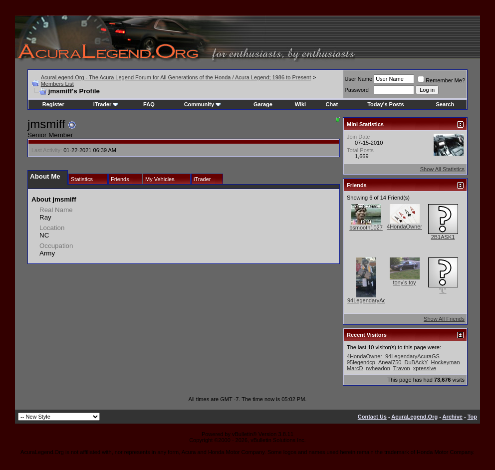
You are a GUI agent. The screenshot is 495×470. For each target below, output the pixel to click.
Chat (332, 104)
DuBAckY (416, 362)
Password (357, 90)
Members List (57, 84)
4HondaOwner (404, 227)
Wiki (300, 104)
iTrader (106, 104)
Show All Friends (444, 319)
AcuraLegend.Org (414, 417)
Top (472, 417)
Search (445, 104)
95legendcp (361, 362)
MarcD (355, 368)
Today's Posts (385, 104)
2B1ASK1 (443, 237)
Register (53, 104)
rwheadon (378, 368)
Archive (453, 417)
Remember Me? (441, 80)
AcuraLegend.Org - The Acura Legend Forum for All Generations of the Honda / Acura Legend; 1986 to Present (176, 77)
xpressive (424, 368)
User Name (359, 79)
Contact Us (372, 417)
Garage (262, 104)
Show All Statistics (442, 169)
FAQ (149, 104)
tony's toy (404, 282)
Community (203, 104)
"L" (443, 290)
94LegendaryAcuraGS (374, 300)
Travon (401, 368)
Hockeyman (445, 362)
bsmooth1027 (366, 228)
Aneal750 (390, 362)
